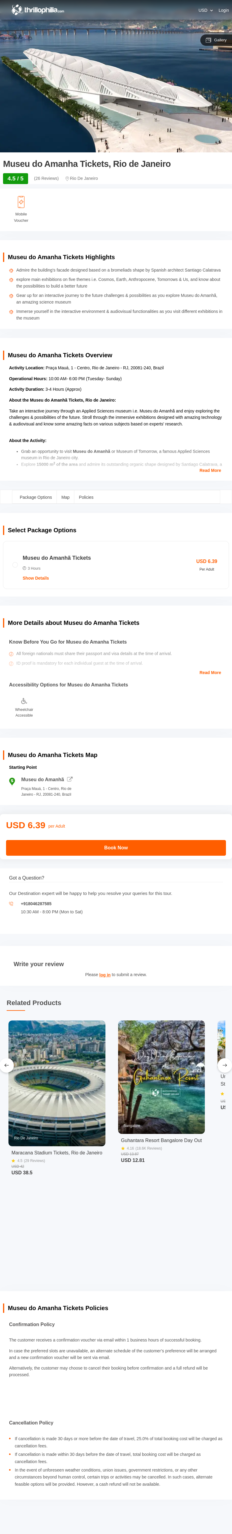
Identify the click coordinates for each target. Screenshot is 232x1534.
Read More (210, 470)
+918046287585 (36, 903)
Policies (86, 497)
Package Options (36, 497)
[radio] (116, 565)
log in (105, 974)
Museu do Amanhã (47, 779)
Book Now (116, 847)
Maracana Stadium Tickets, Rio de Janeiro (56, 1152)
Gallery (216, 40)
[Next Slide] (225, 1065)
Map (65, 497)
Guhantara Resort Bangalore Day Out (161, 1140)
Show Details (36, 578)
